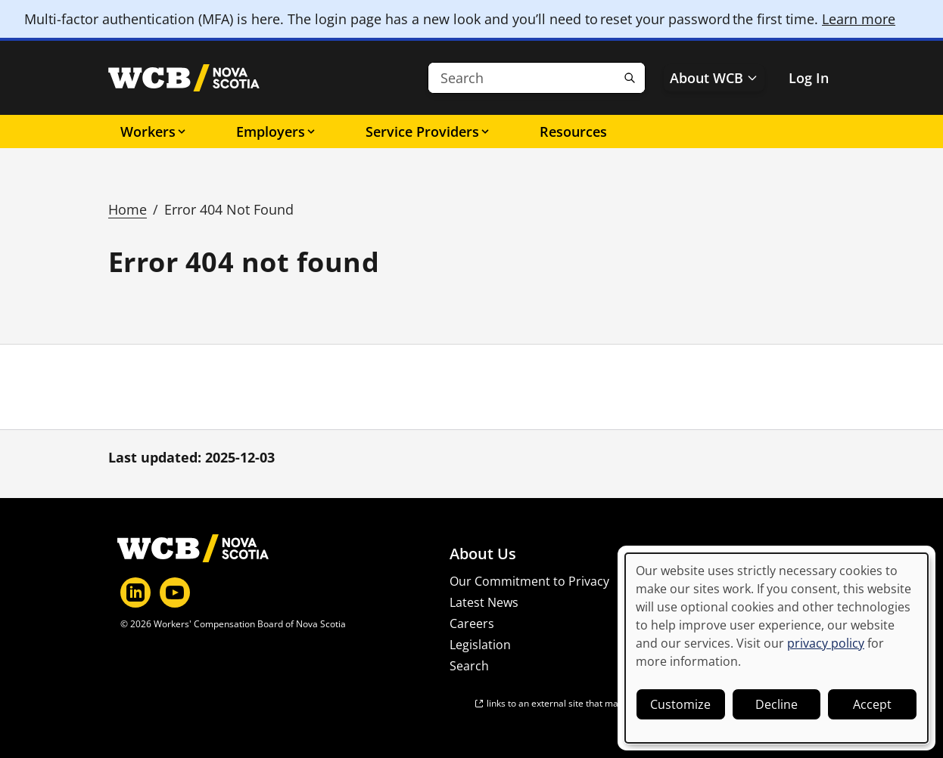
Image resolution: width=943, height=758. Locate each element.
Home (127, 209)
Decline (776, 704)
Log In (809, 78)
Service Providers (428, 131)
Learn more (858, 19)
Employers (276, 131)
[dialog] (776, 648)
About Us (483, 554)
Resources (573, 131)
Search (469, 665)
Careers (472, 623)
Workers (154, 131)
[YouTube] (175, 592)
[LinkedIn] (135, 592)
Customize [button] (680, 704)
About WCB (714, 78)
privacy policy (825, 643)
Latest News (484, 602)
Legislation (480, 644)
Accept (872, 704)
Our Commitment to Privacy (529, 581)
